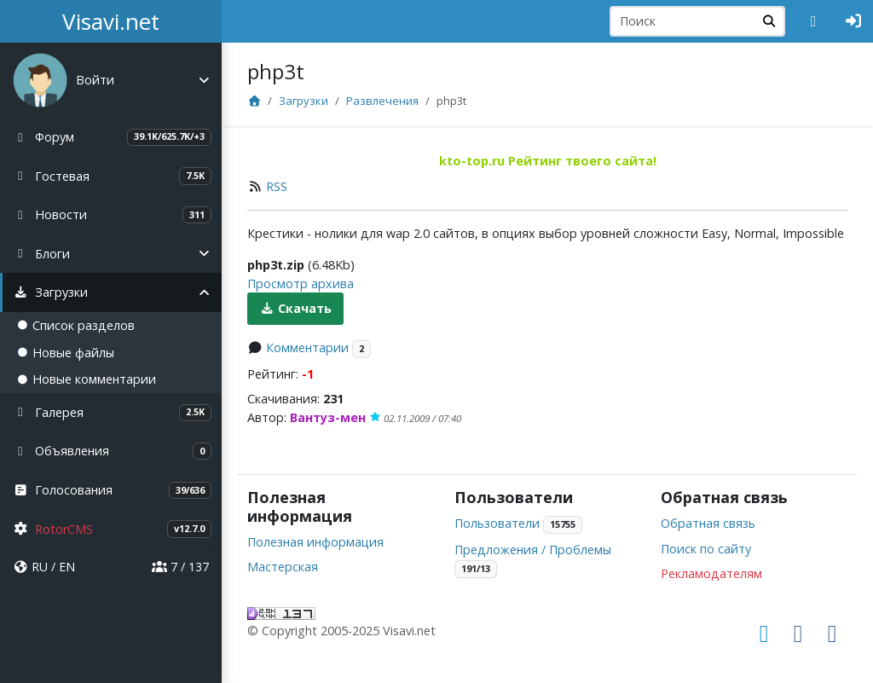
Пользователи (497, 523)
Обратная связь (708, 523)
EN (67, 567)
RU (40, 567)
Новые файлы (65, 352)
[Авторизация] (854, 21)
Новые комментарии (86, 379)
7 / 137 (180, 567)
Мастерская (282, 567)
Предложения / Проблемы (532, 549)
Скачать (295, 308)
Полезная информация (315, 542)
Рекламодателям (711, 573)
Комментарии (307, 347)
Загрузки (303, 100)
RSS (276, 186)
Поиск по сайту (706, 549)
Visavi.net (110, 21)
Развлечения (382, 100)
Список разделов (76, 325)
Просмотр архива (300, 283)
